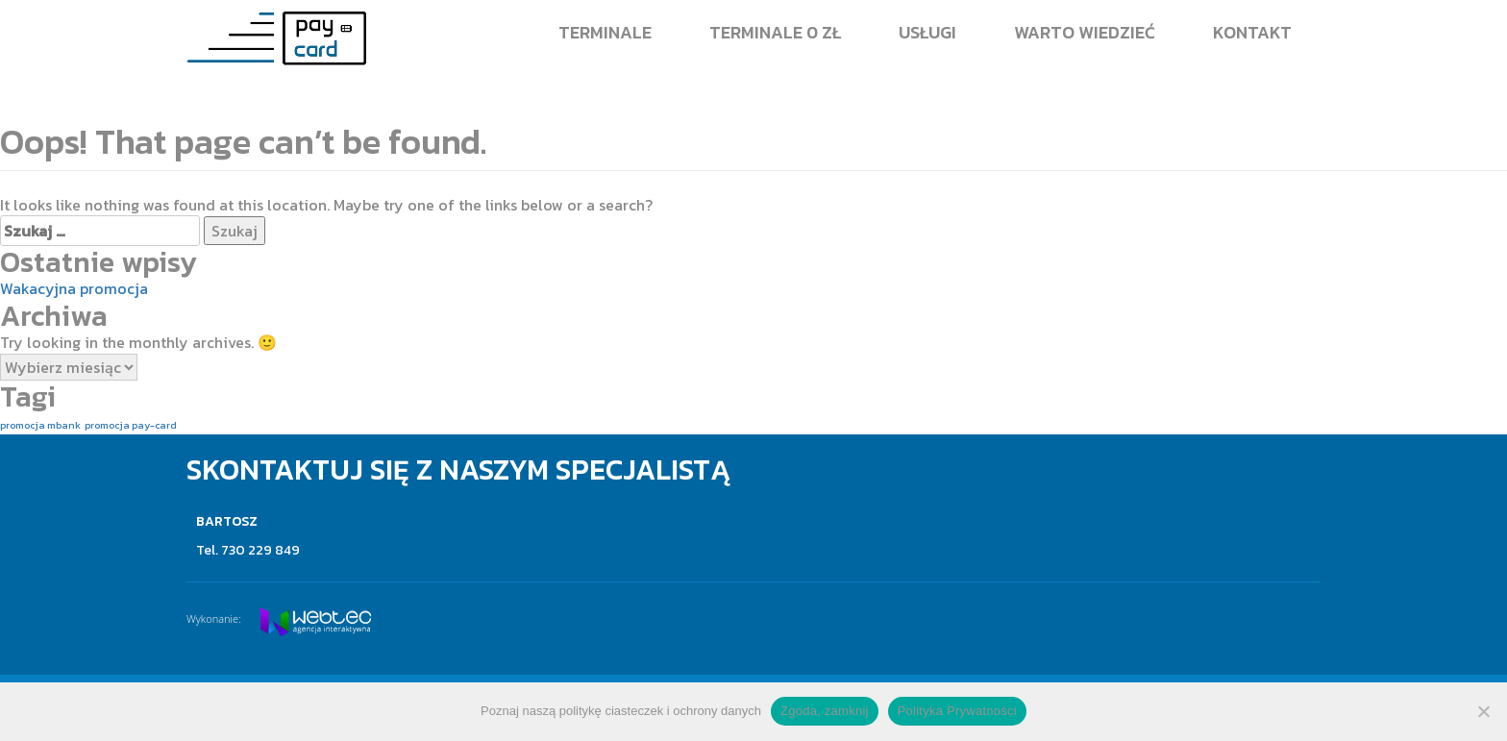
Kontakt (1252, 32)
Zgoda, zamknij (824, 711)
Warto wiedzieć (1084, 32)
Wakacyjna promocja (74, 288)
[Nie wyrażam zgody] (1483, 711)
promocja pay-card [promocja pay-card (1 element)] (131, 424)
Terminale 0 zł (775, 32)
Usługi (927, 32)
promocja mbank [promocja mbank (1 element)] (40, 424)
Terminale (605, 32)
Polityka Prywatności (957, 711)
